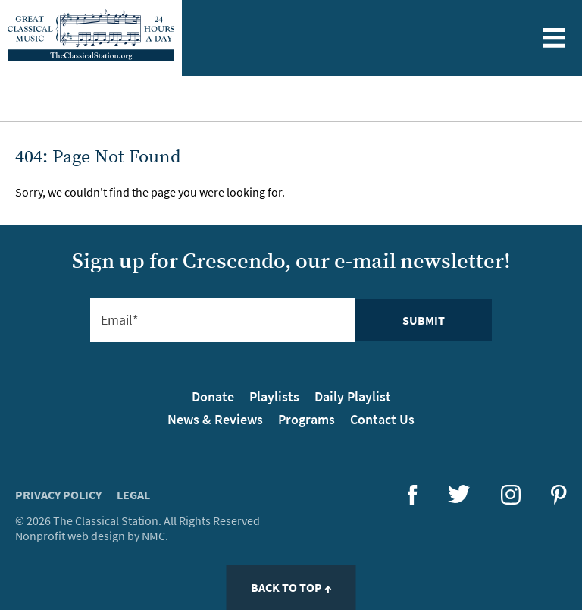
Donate (213, 396)
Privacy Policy (58, 494)
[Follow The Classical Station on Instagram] (511, 500)
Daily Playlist (352, 396)
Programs (306, 419)
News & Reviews (215, 419)
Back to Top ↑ (291, 587)
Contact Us (382, 419)
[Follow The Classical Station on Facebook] (413, 500)
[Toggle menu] (553, 38)
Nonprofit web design (70, 535)
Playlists (274, 396)
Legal (133, 494)
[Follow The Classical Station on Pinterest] (559, 500)
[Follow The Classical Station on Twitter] (459, 498)
